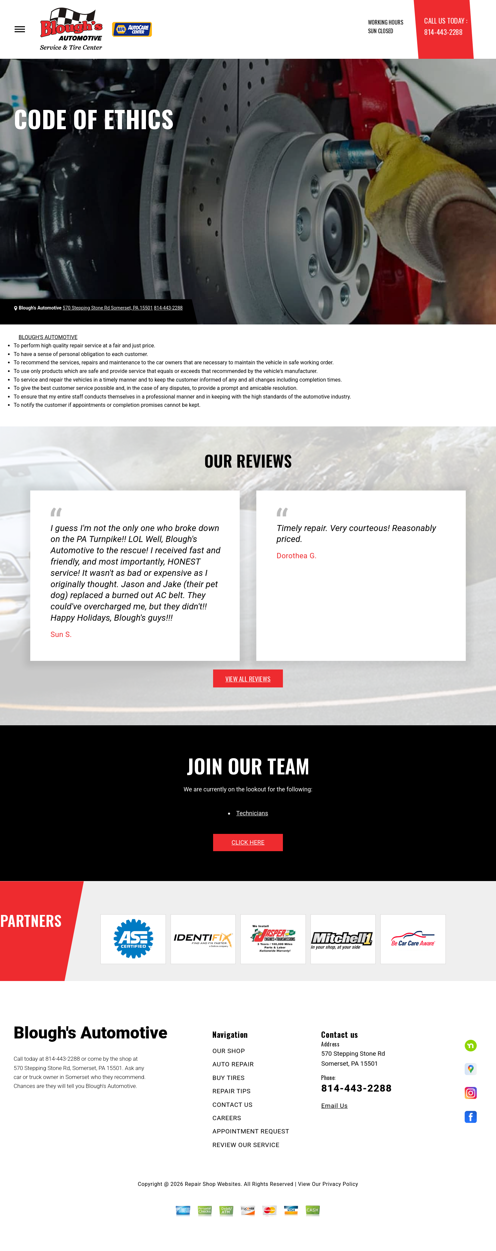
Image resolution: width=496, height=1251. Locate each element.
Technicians (252, 813)
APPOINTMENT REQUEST (250, 1131)
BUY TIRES (228, 1078)
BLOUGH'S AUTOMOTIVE (48, 337)
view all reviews (248, 678)
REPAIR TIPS (231, 1091)
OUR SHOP (228, 1051)
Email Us (334, 1106)
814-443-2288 (443, 32)
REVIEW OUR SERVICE (246, 1145)
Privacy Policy (340, 1184)
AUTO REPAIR (233, 1064)
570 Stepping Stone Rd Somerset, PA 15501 (108, 308)
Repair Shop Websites (213, 1184)
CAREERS (226, 1118)
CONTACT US (232, 1105)
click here (247, 842)
